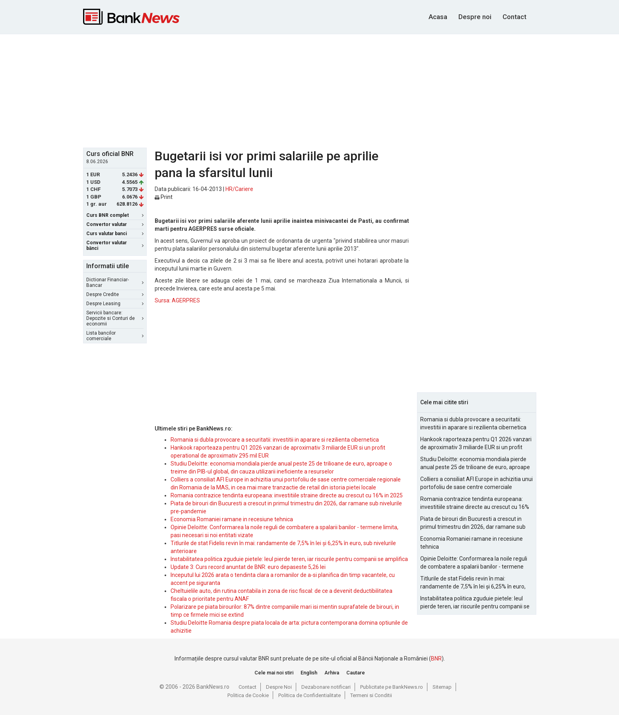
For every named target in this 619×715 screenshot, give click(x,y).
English (309, 673)
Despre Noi (279, 687)
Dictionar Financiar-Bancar (115, 282)
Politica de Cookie (248, 695)
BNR (436, 658)
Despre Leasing (115, 303)
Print (164, 197)
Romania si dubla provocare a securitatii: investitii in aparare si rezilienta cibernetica (275, 439)
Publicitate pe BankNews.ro (391, 687)
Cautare (355, 673)
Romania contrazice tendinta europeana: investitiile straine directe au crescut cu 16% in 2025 (287, 495)
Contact (514, 17)
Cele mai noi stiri (273, 673)
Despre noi (474, 17)
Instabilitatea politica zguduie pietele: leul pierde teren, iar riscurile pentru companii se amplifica (289, 559)
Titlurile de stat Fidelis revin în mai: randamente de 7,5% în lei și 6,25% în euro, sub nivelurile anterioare (473, 582)
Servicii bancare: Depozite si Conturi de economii (115, 318)
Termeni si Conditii (371, 695)
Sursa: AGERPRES (177, 300)
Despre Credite (115, 294)
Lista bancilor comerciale (115, 335)
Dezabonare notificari (326, 687)
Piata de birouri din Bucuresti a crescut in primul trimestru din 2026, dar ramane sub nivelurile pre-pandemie (473, 523)
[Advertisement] (310, 90)
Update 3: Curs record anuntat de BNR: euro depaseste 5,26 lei (248, 567)
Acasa (438, 17)
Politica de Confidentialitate (309, 695)
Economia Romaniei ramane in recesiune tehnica (232, 519)
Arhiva (331, 673)
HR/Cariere (239, 189)
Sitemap (442, 687)
